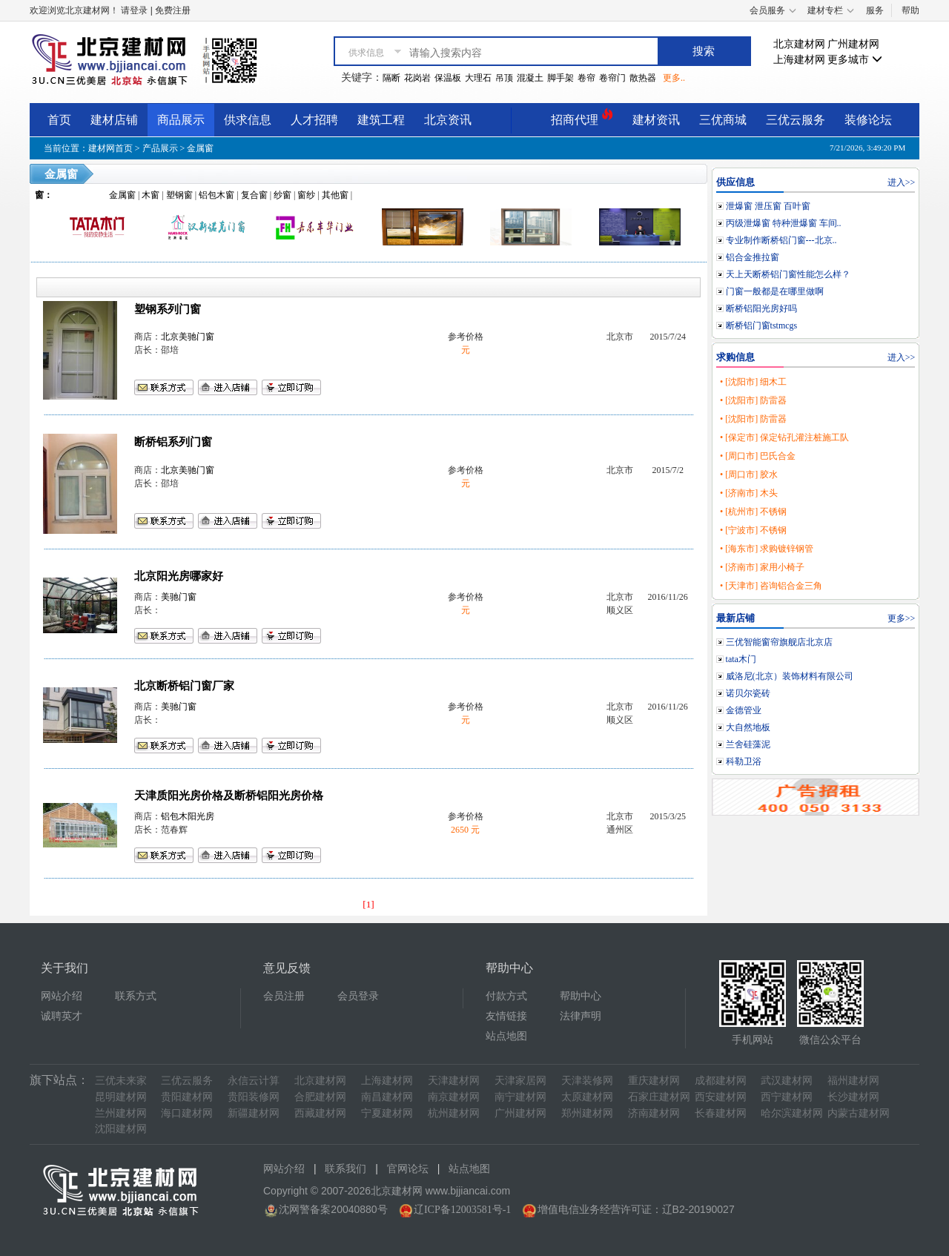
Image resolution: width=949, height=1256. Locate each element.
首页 (59, 119)
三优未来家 (121, 1080)
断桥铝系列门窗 (173, 442)
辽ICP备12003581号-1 (462, 1209)
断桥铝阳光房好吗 (761, 308)
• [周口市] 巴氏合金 (758, 456)
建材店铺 (114, 119)
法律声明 (580, 1016)
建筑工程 (381, 119)
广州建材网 (853, 44)
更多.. (674, 78)
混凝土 (530, 78)
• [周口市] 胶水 (749, 474)
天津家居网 (520, 1080)
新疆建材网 (254, 1113)
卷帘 (586, 78)
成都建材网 (721, 1080)
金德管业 (743, 710)
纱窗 (282, 195)
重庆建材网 (654, 1080)
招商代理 (582, 117)
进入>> (901, 182)
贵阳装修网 (254, 1097)
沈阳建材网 (121, 1128)
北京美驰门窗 (187, 336)
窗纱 (306, 195)
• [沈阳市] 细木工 (753, 382)
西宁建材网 (787, 1097)
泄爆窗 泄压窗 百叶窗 (768, 206)
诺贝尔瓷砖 (748, 693)
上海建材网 (799, 59)
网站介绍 (61, 996)
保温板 (447, 78)
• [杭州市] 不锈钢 (753, 511)
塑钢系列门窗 (167, 309)
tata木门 (741, 659)
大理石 (478, 78)
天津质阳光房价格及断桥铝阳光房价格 (228, 795)
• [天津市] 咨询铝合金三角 (771, 586)
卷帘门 (612, 78)
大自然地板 (748, 727)
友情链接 (506, 1016)
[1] (368, 904)
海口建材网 (187, 1113)
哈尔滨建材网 (792, 1113)
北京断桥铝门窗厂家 (184, 686)
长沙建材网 (853, 1097)
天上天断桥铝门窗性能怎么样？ (788, 274)
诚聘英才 (61, 1016)
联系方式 (135, 996)
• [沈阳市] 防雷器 (753, 400)
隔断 (391, 78)
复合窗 (254, 195)
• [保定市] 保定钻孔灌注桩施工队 (784, 437)
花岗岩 (417, 78)
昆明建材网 (121, 1097)
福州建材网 (853, 1080)
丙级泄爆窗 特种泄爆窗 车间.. (783, 223)
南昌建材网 (387, 1097)
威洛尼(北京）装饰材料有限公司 (789, 676)
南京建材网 (454, 1097)
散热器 (642, 78)
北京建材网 (799, 44)
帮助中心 (580, 996)
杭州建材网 (454, 1113)
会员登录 (358, 996)
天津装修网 (587, 1080)
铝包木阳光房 (187, 816)
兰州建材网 (121, 1113)
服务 (875, 10)
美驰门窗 (178, 597)
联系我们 (345, 1168)
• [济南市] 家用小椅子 (762, 567)
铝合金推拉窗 (752, 257)
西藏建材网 (320, 1113)
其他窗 (335, 195)
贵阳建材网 (187, 1097)
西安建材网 (721, 1097)
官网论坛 (408, 1168)
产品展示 (160, 148)
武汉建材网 (787, 1080)
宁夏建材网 (387, 1113)
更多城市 (854, 59)
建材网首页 (110, 148)
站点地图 (506, 1036)
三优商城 (723, 119)
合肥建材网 (320, 1097)
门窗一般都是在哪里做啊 (775, 291)
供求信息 (247, 119)
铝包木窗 (216, 195)
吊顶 (504, 78)
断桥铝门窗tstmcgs (762, 325)
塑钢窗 (179, 195)
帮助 (910, 10)
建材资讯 (656, 119)
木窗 (150, 195)
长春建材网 (721, 1113)
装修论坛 (868, 119)
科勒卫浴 (743, 761)
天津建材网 (454, 1080)
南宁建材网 (520, 1097)
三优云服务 (795, 119)
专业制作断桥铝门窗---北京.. (781, 240)
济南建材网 (654, 1113)
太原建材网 (587, 1097)
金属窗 (200, 148)
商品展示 (181, 119)
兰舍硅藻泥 (748, 744)
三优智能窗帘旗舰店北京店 (779, 642)
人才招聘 (314, 119)
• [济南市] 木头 (749, 493)
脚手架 (560, 78)
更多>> (901, 618)
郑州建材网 (587, 1113)
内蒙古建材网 (858, 1113)
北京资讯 (448, 119)
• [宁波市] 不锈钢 (753, 530)
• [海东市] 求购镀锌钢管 (766, 548)
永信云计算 (254, 1080)
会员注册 (284, 996)
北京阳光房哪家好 (178, 576)
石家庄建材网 (659, 1097)
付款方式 (506, 996)
